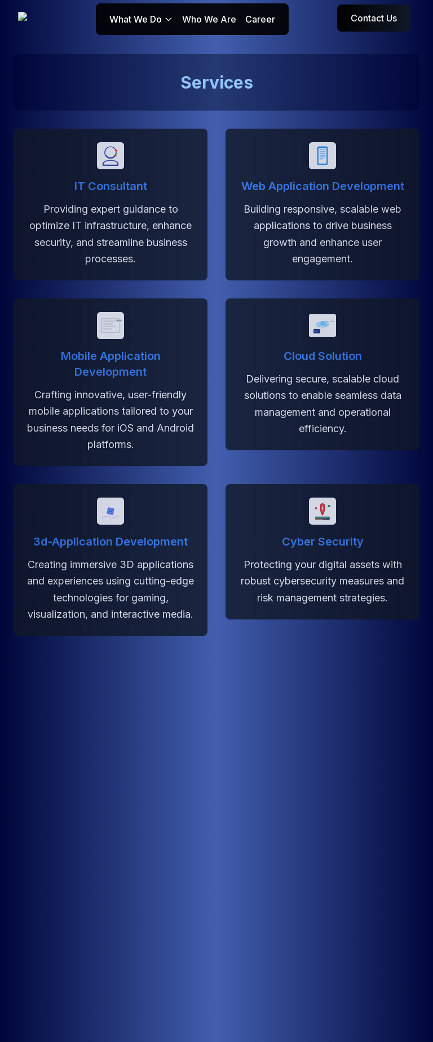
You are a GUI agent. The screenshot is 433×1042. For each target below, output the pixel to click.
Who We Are (209, 19)
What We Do (141, 19)
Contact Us (374, 18)
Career (260, 19)
